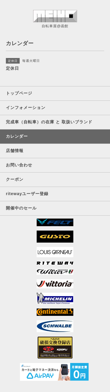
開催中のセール (21, 208)
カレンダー (17, 136)
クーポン (14, 179)
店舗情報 (14, 150)
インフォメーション (25, 107)
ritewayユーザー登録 (27, 193)
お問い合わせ (19, 165)
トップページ (19, 93)
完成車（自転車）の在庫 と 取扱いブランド (49, 122)
